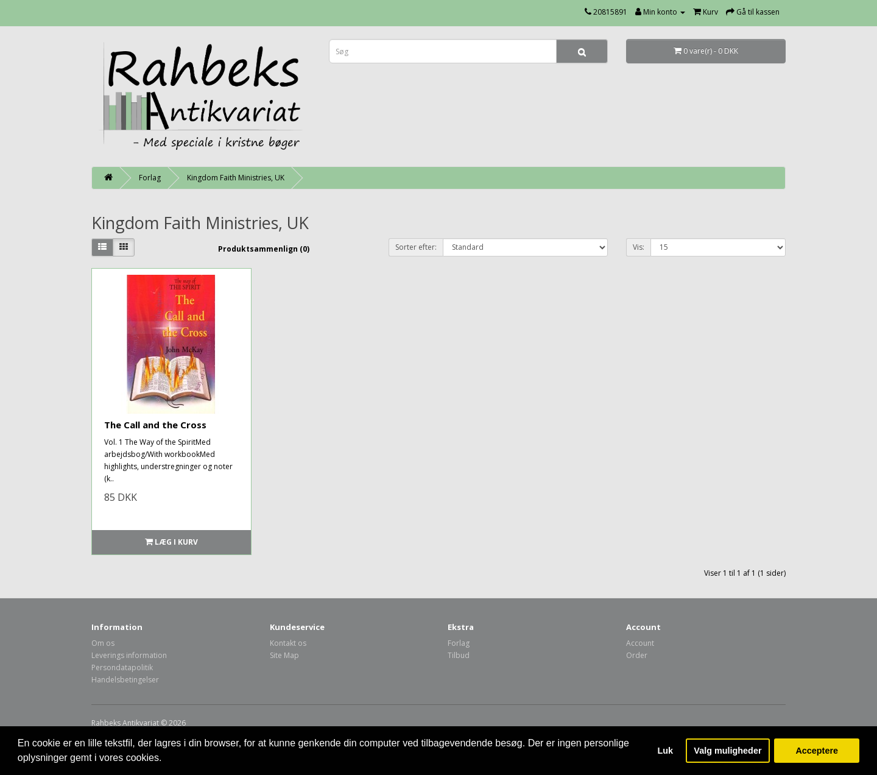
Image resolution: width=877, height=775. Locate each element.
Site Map (284, 655)
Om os (102, 643)
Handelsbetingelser (125, 679)
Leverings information (129, 655)
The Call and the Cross (155, 425)
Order (636, 655)
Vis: (638, 247)
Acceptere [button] (816, 751)
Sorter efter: (416, 247)
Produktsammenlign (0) (263, 249)
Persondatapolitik (122, 667)
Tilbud (459, 655)
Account (640, 643)
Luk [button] (666, 751)
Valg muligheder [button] (727, 751)
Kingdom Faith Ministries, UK (235, 177)
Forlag (150, 177)
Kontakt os (288, 643)
